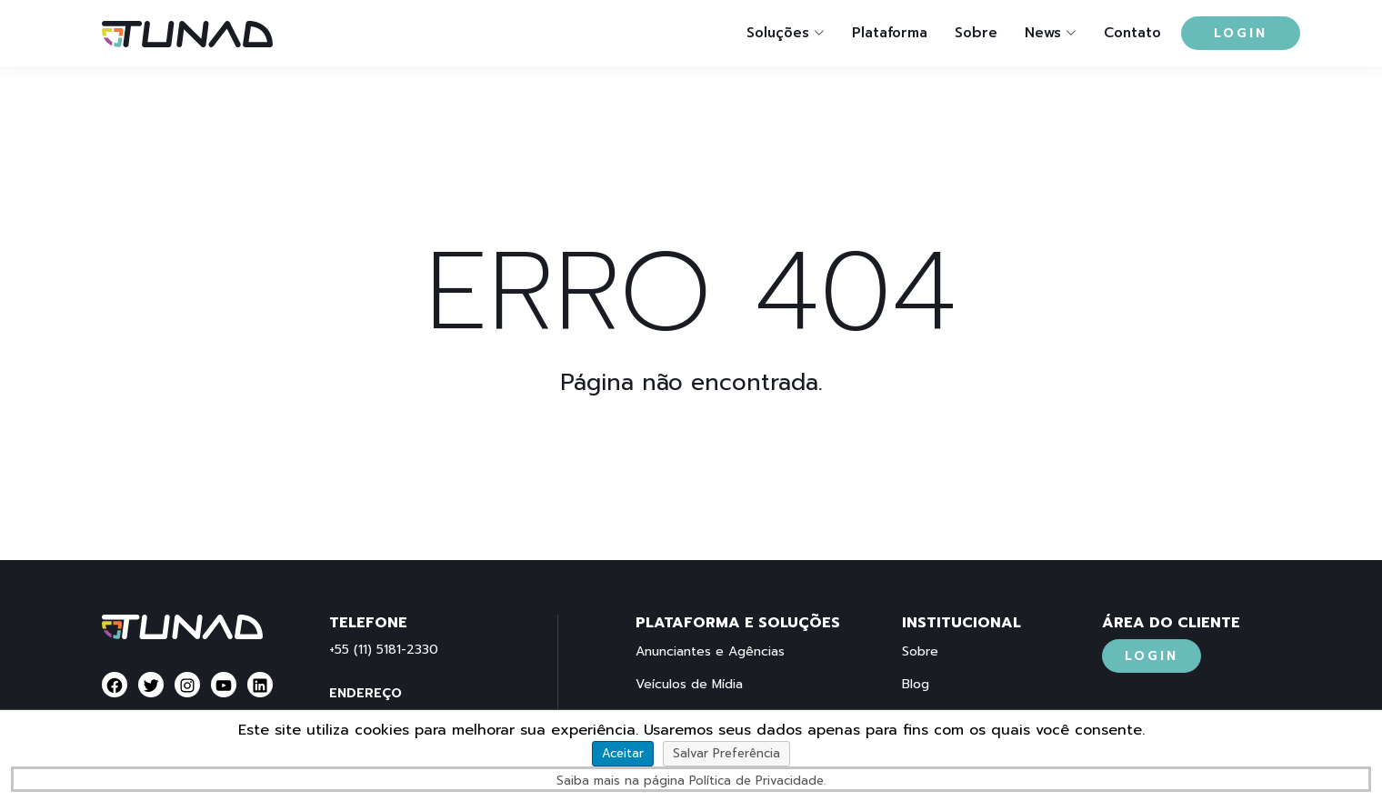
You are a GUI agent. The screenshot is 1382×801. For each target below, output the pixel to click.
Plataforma (889, 33)
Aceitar (623, 753)
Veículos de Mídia (689, 685)
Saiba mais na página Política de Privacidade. (691, 780)
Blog (915, 685)
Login (1240, 33)
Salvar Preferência (726, 753)
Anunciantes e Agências (710, 652)
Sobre (976, 33)
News (1043, 33)
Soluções (777, 33)
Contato (1132, 33)
